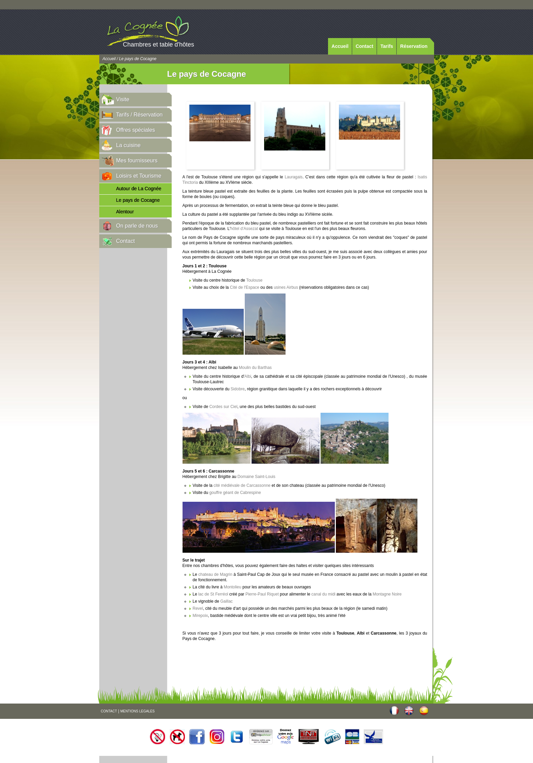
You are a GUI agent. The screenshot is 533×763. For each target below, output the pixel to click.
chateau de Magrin (215, 574)
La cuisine (128, 145)
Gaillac (226, 601)
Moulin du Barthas (255, 367)
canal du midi (324, 594)
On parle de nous (137, 226)
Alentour (125, 211)
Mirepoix (200, 615)
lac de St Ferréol (212, 594)
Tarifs (386, 46)
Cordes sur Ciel (223, 406)
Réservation (413, 46)
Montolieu (232, 587)
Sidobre (237, 389)
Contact (364, 46)
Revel (198, 608)
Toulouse (254, 280)
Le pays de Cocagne (138, 200)
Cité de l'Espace (244, 287)
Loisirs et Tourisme (138, 176)
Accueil (339, 46)
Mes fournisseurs (137, 160)
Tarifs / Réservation (139, 115)
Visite (123, 99)
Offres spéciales (135, 130)
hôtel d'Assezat (244, 228)
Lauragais (294, 177)
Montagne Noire (387, 594)
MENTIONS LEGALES (137, 711)
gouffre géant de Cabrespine (235, 492)
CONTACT (109, 711)
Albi (247, 376)
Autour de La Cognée (138, 188)
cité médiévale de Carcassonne (241, 485)
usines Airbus (286, 287)
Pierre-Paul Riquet (262, 594)
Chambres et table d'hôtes (158, 44)
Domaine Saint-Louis (256, 476)
